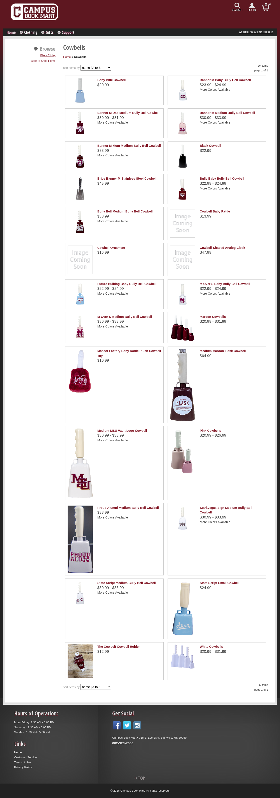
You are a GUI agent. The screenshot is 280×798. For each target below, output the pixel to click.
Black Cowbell (210, 145)
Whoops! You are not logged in (256, 31)
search (237, 10)
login (252, 10)
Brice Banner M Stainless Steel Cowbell (126, 178)
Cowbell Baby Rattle (215, 211)
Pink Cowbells (210, 430)
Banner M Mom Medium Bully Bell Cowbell (129, 145)
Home (11, 32)
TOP (141, 778)
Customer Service (25, 757)
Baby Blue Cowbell (111, 80)
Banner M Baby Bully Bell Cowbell (225, 80)
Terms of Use (22, 762)
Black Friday (48, 55)
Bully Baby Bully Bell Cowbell (222, 178)
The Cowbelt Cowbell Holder (118, 646)
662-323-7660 (122, 743)
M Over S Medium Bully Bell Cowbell (124, 316)
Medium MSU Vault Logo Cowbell (122, 430)
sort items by (71, 67)
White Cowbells (211, 646)
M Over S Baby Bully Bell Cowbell (225, 284)
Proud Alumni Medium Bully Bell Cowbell (128, 508)
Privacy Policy (23, 767)
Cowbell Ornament (111, 247)
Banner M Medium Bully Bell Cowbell (227, 113)
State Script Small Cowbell (220, 583)
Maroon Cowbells (213, 316)
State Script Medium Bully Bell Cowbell (126, 583)
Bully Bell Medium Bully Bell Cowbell (125, 211)
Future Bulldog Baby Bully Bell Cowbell (126, 284)
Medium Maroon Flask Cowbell (223, 351)
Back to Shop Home (43, 60)
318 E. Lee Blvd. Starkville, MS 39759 (162, 737)
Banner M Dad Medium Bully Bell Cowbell (128, 113)
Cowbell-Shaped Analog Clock (222, 247)
